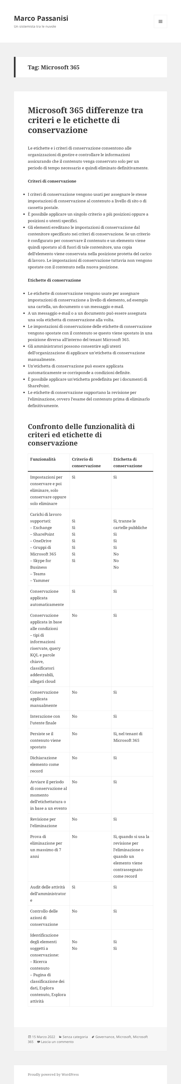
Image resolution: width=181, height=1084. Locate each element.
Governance (104, 1036)
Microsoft (123, 1036)
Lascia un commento (57, 1041)
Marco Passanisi (41, 18)
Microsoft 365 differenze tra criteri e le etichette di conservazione (85, 119)
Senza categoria (75, 1036)
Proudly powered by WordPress (53, 1074)
